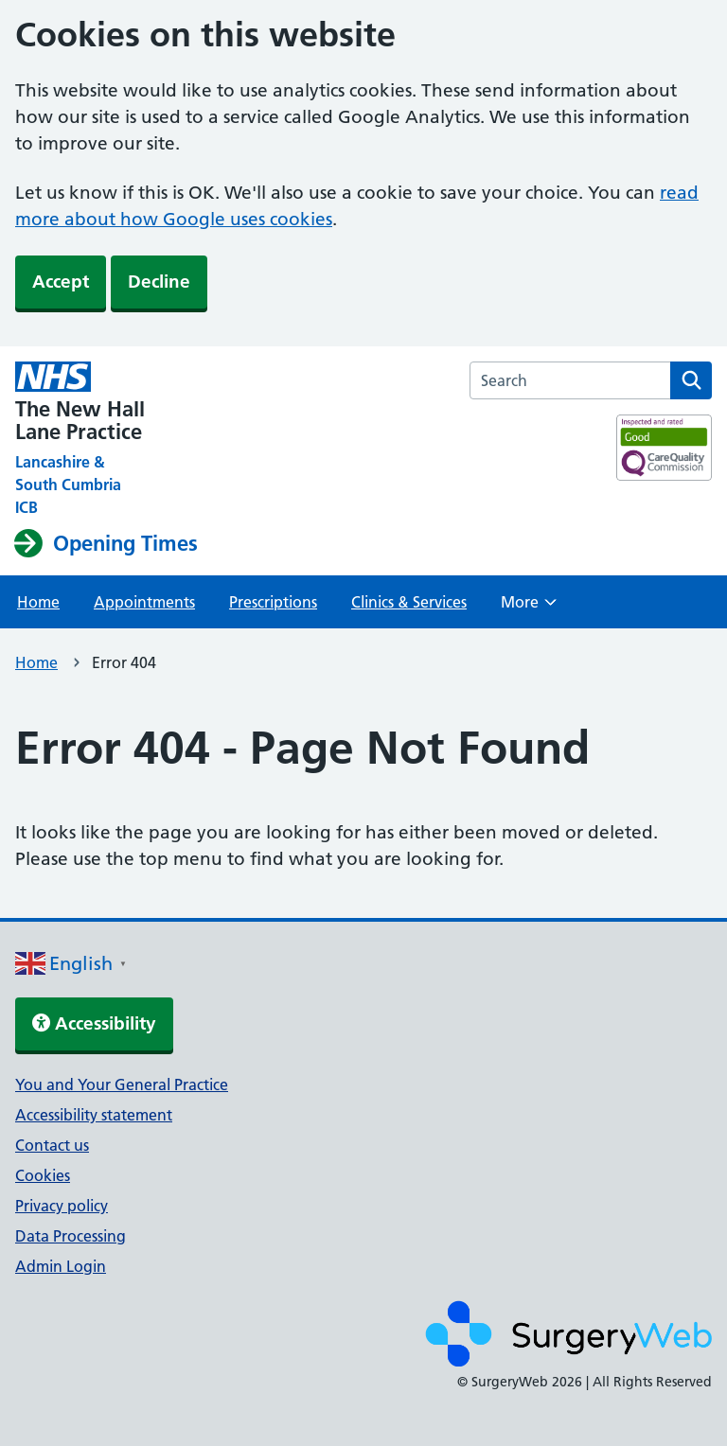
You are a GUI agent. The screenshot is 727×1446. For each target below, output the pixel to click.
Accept (60, 281)
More (529, 607)
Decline (159, 281)
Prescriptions (273, 601)
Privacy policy (61, 1205)
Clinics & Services (409, 601)
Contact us (52, 1145)
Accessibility (94, 1023)
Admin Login (60, 1266)
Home (38, 601)
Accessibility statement (93, 1114)
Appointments (144, 601)
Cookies (42, 1175)
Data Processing (70, 1235)
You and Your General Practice (121, 1084)
